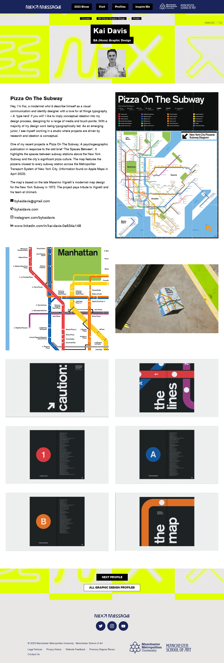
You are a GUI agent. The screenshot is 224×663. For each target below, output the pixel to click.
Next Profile (112, 577)
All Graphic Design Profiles (112, 587)
